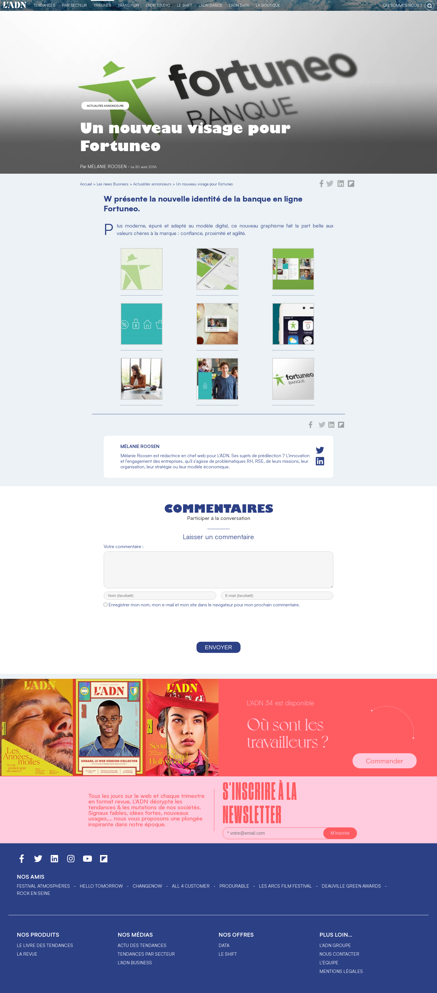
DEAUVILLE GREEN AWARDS (351, 886)
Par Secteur (74, 5)
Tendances (44, 5)
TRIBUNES (102, 5)
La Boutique (268, 5)
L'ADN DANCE (210, 5)
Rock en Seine (33, 893)
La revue (27, 954)
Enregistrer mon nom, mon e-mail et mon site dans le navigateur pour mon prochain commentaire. (204, 609)
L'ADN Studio (158, 5)
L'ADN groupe (335, 945)
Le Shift (184, 5)
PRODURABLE (234, 886)
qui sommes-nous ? (402, 5)
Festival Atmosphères (43, 886)
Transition (128, 5)
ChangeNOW (147, 886)
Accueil (86, 183)
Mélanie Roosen (107, 166)
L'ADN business (135, 962)
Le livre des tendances (45, 945)
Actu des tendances (142, 945)
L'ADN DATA (239, 5)
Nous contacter (339, 954)
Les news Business (112, 183)
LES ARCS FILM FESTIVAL (285, 886)
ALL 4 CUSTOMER (191, 886)
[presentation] (218, 631)
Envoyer (218, 652)
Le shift (228, 954)
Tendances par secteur (146, 954)
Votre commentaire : (124, 546)
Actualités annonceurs (105, 105)
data (224, 945)
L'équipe (328, 962)
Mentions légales (341, 971)
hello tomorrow (101, 886)
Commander (384, 761)
